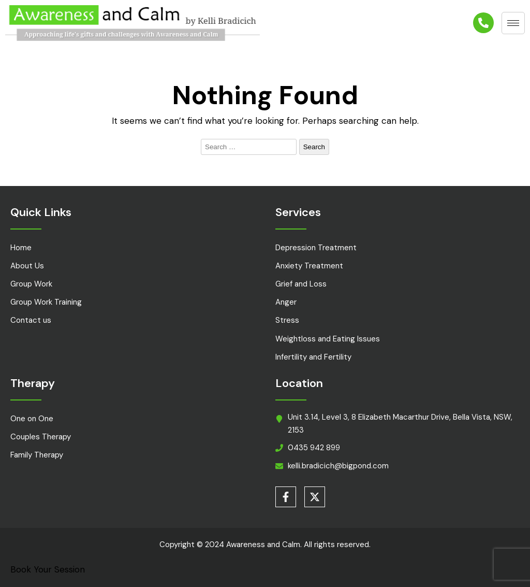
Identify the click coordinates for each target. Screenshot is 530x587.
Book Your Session (47, 569)
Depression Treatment (316, 247)
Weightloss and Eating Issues (327, 339)
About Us (27, 266)
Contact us (30, 320)
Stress (287, 320)
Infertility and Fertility (313, 357)
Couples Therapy (40, 437)
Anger (286, 302)
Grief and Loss (301, 284)
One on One (31, 418)
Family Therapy (36, 455)
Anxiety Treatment (309, 266)
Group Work (31, 284)
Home (21, 247)
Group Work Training (46, 302)
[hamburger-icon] (513, 23)
